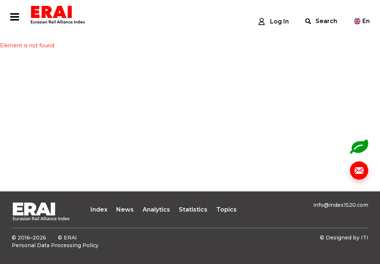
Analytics (156, 209)
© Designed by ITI (344, 237)
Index (99, 209)
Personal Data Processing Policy (55, 245)
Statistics (193, 209)
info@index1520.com (340, 205)
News (125, 209)
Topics (226, 209)
